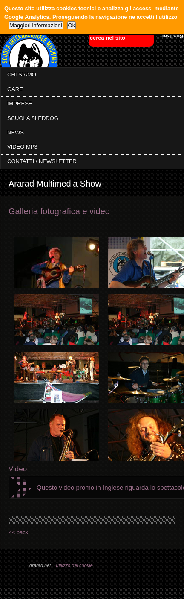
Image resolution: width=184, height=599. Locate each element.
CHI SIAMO (21, 74)
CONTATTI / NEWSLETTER (42, 161)
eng (178, 35)
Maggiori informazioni (35, 25)
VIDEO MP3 (22, 146)
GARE (15, 89)
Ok (71, 25)
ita (165, 35)
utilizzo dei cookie (74, 565)
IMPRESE (19, 103)
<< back (18, 532)
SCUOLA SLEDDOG (32, 118)
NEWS (15, 132)
